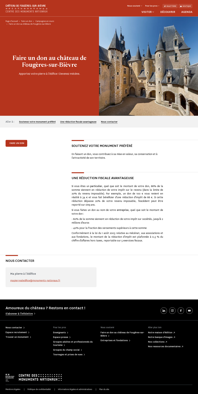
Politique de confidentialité (39, 389)
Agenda (186, 12)
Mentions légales (13, 389)
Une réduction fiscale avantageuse (78, 121)
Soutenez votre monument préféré (37, 121)
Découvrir (167, 12)
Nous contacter (109, 121)
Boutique (185, 6)
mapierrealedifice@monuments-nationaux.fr (35, 280)
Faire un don (17, 143)
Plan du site (104, 389)
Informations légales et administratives (75, 389)
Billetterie (170, 6)
